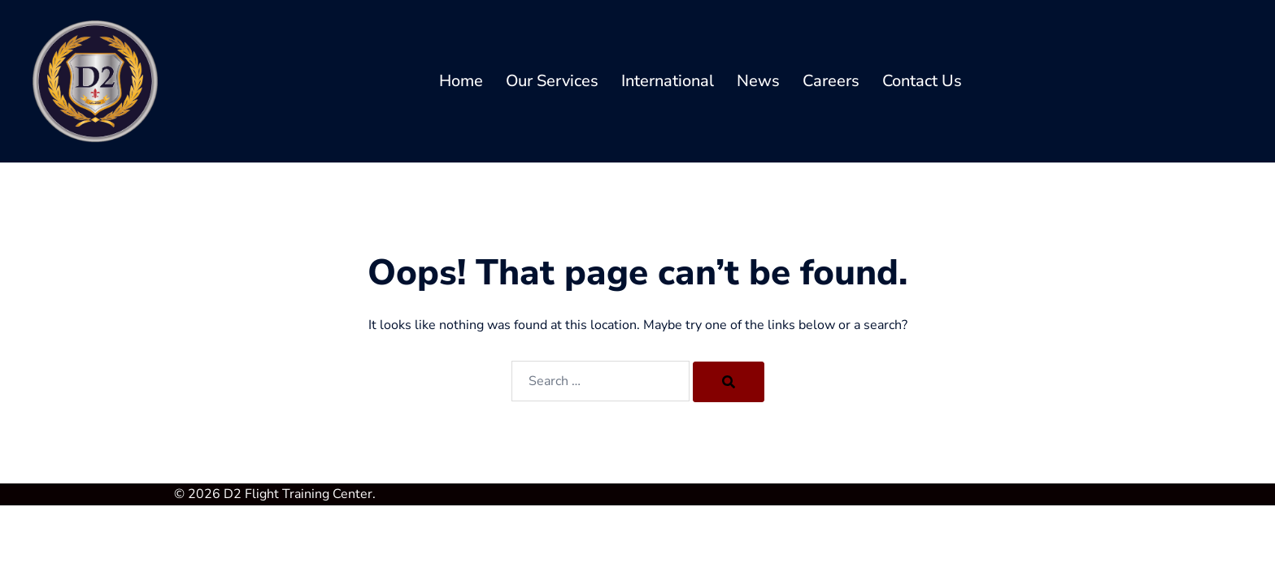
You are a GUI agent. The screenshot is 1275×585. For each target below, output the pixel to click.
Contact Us (922, 81)
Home (461, 81)
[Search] (728, 382)
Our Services (552, 81)
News (758, 81)
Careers (831, 81)
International (667, 81)
